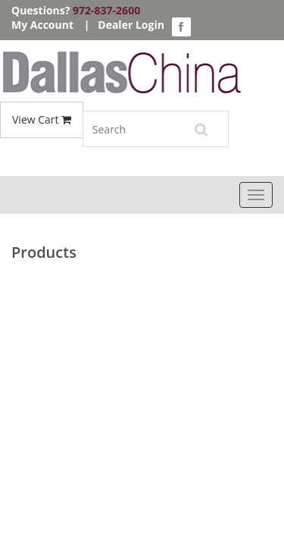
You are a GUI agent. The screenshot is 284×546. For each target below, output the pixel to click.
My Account (42, 24)
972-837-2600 (106, 10)
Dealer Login (131, 24)
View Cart (41, 119)
